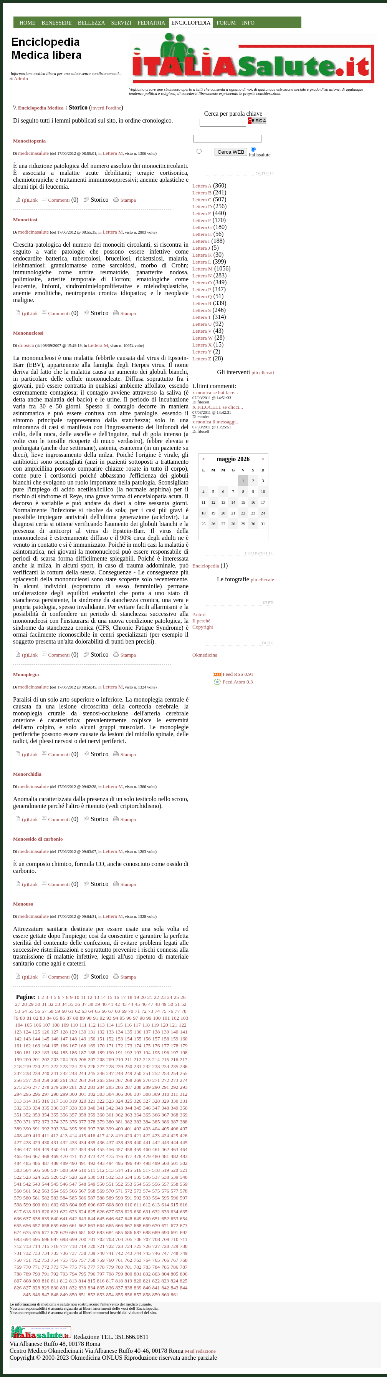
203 (55, 1059)
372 (36, 1122)
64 (90, 1011)
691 (175, 1232)
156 (147, 1039)
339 (82, 1108)
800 (128, 1274)
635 (184, 1211)
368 (175, 1115)
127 (55, 1032)
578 (184, 1191)
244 (82, 1073)
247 (110, 1073)
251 (147, 1073)
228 (110, 1066)
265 (101, 1080)
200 (27, 1059)
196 (165, 1052)
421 (137, 1135)
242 (64, 1073)
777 (92, 1267)
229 (119, 1066)
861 (175, 1294)
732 (27, 1253)
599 (27, 1205)
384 (147, 1122)
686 (128, 1232)
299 (64, 1094)
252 (156, 1073)
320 (82, 1101)
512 (100, 1170)
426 (183, 1135)
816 (100, 1281)
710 (175, 1239)
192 (128, 1052)
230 (128, 1066)
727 (156, 1246)
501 (175, 1163)
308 (147, 1094)
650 (147, 1218)
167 (73, 1046)
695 (36, 1239)
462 (165, 1149)
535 (138, 1177)
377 (82, 1122)
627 (110, 1211)
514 (119, 1170)
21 (149, 997)
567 (82, 1191)
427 (18, 1142)
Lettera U (202, 324)
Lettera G (202, 227)
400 (119, 1128)
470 (64, 1156)
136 (138, 1032)
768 (184, 1260)
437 (110, 1142)
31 (44, 1004)
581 (36, 1198)
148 (73, 1039)
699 (73, 1239)
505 (36, 1170)
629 (128, 1211)
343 (119, 1108)
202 (46, 1059)
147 (64, 1039)
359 (92, 1115)
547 (73, 1184)
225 (82, 1066)
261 (64, 1080)
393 (55, 1128)
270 (147, 1080)
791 (46, 1274)
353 (36, 1115)
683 (101, 1232)
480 (156, 1156)
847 (46, 1294)
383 (138, 1122)
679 (64, 1232)
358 (82, 1115)
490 (73, 1163)
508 (64, 1170)
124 (27, 1032)
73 (150, 1011)
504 (27, 1170)
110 (74, 1025)
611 (138, 1205)
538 (165, 1177)
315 (36, 1101)
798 (110, 1274)
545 (55, 1184)
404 (156, 1128)
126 (46, 1032)
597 (184, 1198)
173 (128, 1046)
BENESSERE (56, 23)
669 (147, 1225)
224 (73, 1066)
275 (18, 1087)
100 (156, 1018)
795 (82, 1274)
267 (119, 1080)
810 (46, 1281)
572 (128, 1191)
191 (119, 1052)
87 (68, 1018)
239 (36, 1073)
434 (82, 1142)
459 (138, 1149)
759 (101, 1260)
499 (156, 1163)
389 (18, 1128)
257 (27, 1080)
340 (92, 1108)
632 (156, 1211)
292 (175, 1087)
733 (36, 1253)
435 (92, 1142)
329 (165, 1101)
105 (28, 1025)
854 (110, 1294)
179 (184, 1046)
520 (174, 1170)
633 (165, 1211)
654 (184, 1218)
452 (73, 1149)
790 (36, 1274)
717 (64, 1246)
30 (37, 1004)
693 (18, 1239)
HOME (27, 23)
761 (119, 1260)
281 (73, 1087)
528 (73, 1177)
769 (18, 1267)
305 (119, 1094)
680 (73, 1232)
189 (101, 1052)
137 (147, 1032)
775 (73, 1267)
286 (119, 1087)
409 (27, 1135)
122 (183, 1025)
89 (82, 1018)
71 (137, 1011)
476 (119, 1156)
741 (110, 1253)
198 (184, 1052)
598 (18, 1205)
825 (183, 1281)
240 (46, 1073)
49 (163, 1004)
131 (92, 1032)
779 (110, 1267)
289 (147, 1087)
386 (165, 1122)
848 (55, 1294)
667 (128, 1225)
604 (73, 1205)
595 (165, 1198)
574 (147, 1191)
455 (101, 1149)
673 (184, 1225)
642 (73, 1218)
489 (64, 1163)
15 (109, 997)
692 (184, 1232)
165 (55, 1046)
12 (89, 997)
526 (55, 1177)
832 (73, 1288)
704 (119, 1239)
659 (55, 1225)
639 (46, 1218)
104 (19, 1025)
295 (27, 1094)
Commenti (54, 200)
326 (138, 1101)
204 (64, 1059)
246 (101, 1073)
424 (165, 1135)
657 (36, 1225)
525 (46, 1177)
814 (82, 1281)
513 (110, 1170)
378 (92, 1122)
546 (64, 1184)
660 (64, 1225)
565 (64, 1191)
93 (108, 1018)
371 (27, 1122)
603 (64, 1205)
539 (175, 1177)
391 (36, 1128)
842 (165, 1288)
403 (147, 1128)
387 (175, 1122)
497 (138, 1163)
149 (82, 1039)
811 (55, 1281)
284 (101, 1087)
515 (128, 1170)
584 (64, 1198)
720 (92, 1246)
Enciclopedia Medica (41, 108)
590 (119, 1198)
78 (183, 1011)
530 (92, 1177)
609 (119, 1205)
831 (64, 1288)
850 (73, 1294)
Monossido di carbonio (38, 839)
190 (110, 1052)
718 (73, 1246)
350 (184, 1108)
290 (156, 1087)
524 (36, 1177)
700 (82, 1239)
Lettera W (202, 338)
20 (143, 997)
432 (64, 1142)
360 (101, 1115)
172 (119, 1046)
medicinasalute (33, 153)
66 (104, 1011)
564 (55, 1191)
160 (184, 1039)
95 (122, 1018)
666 (119, 1225)
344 (128, 1108)
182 (36, 1052)
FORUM (226, 23)
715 (46, 1246)
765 (156, 1260)
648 (128, 1218)
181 (27, 1052)
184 (55, 1052)
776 (82, 1267)
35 (70, 1004)
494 (110, 1163)
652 (165, 1218)
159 (175, 1039)
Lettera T (201, 317)
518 (156, 1170)
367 (165, 1115)
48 (157, 1004)
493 (101, 1163)
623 (73, 1211)
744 (138, 1253)
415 (82, 1135)
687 (138, 1232)
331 (184, 1101)
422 (146, 1135)
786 (175, 1267)
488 (55, 1163)
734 (46, 1253)
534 (128, 1177)
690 (165, 1232)
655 (18, 1225)
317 (55, 1101)
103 (184, 1018)
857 (138, 1294)
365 (147, 1115)
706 (138, 1239)
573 (138, 1191)
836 (110, 1288)
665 (110, 1225)
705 (128, 1239)
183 (46, 1052)
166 (64, 1046)
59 (57, 1011)
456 (110, 1149)
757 (82, 1260)
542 (27, 1184)
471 (73, 1156)
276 (27, 1087)
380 (110, 1122)
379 (101, 1122)
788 (18, 1274)
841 (156, 1288)
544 (46, 1184)
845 (27, 1294)
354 (46, 1115)
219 (27, 1066)
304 (110, 1094)
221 (46, 1066)
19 (136, 997)
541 (18, 1184)
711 (184, 1239)
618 (27, 1211)
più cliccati (262, 372)
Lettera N (202, 276)
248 (119, 1073)
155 (138, 1039)
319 (73, 1101)
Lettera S (201, 310)
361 (110, 1115)
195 (156, 1052)
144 (36, 1039)
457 (119, 1149)
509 (73, 1170)
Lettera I (201, 241)
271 (156, 1080)
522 (18, 1177)
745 (147, 1253)
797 (101, 1274)
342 (110, 1108)
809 (36, 1281)
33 (57, 1004)
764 (147, 1260)
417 (100, 1135)
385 (156, 1122)
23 (162, 997)
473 (92, 1156)
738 (82, 1253)
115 (119, 1025)
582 (46, 1198)
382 (128, 1122)
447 (27, 1149)
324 (119, 1101)
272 (165, 1080)
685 (119, 1232)
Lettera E (201, 213)
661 (73, 1225)
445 (184, 1142)
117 (137, 1025)
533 (119, 1177)
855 (119, 1294)
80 (22, 1018)
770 (27, 1267)
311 (175, 1094)
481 (165, 1156)
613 (156, 1205)
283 (92, 1087)
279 (55, 1087)
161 (18, 1046)
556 (156, 1184)
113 (101, 1025)
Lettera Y (202, 352)
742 (119, 1253)
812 (64, 1281)
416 (91, 1135)
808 (27, 1281)
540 (184, 1177)
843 (175, 1288)
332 (18, 1108)
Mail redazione (200, 1351)
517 (146, 1170)
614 (165, 1205)
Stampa (124, 200)
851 (82, 1294)
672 (175, 1225)
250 (138, 1073)
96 (128, 1018)
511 (92, 1170)
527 (64, 1177)
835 (101, 1288)
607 (101, 1205)
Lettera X (202, 345)
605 (82, 1205)
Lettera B (202, 193)
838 (128, 1288)
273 (175, 1080)
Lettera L (201, 262)
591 (128, 1198)
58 (50, 1011)
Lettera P (201, 289)
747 (165, 1253)
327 (147, 1101)
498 (147, 1163)
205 (73, 1059)
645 (101, 1218)
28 (24, 1004)
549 (92, 1184)
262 (73, 1080)
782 (138, 1267)
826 (18, 1288)
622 (64, 1211)
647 (119, 1218)
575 (156, 1191)
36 (77, 1004)
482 (175, 1156)
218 (18, 1066)
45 (137, 1004)
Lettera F (201, 220)
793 (64, 1274)
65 (97, 1011)
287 (128, 1087)
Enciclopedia (205, 566)
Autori (199, 614)
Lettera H (202, 234)
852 (92, 1294)
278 (46, 1087)
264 (92, 1080)
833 (82, 1288)
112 (92, 1025)
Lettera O (202, 282)
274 (184, 1080)
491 (82, 1163)
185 (64, 1052)
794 (73, 1274)
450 (55, 1149)
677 (46, 1232)
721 (101, 1246)
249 (128, 1073)
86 (62, 1018)
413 (64, 1135)
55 (30, 1011)
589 (110, 1198)
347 (156, 1108)
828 (36, 1288)
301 (82, 1094)
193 (138, 1052)
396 (82, 1128)
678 (55, 1232)
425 (174, 1135)
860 (165, 1294)
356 (64, 1115)
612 (146, 1205)
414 (73, 1135)
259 (46, 1080)
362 (119, 1115)
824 (174, 1281)
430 (46, 1142)
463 (175, 1149)
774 (64, 1267)
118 (146, 1025)
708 (156, 1239)
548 (82, 1184)
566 (73, 1191)
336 (55, 1108)
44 (130, 1004)
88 (75, 1018)
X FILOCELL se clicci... (217, 407)
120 (164, 1025)
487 (46, 1163)
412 (54, 1135)
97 (135, 1018)
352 (27, 1115)
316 (46, 1101)
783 (147, 1267)
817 (110, 1281)
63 (84, 1011)
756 (73, 1260)
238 (27, 1073)
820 (137, 1281)
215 (165, 1059)
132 (101, 1032)
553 (128, 1184)
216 (174, 1059)
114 (110, 1025)
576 (165, 1191)
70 (130, 1011)
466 (27, 1156)
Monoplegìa (26, 674)
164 (46, 1046)
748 (175, 1253)
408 (18, 1135)
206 (82, 1059)
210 (119, 1059)
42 (117, 1004)
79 (15, 1018)
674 (18, 1232)
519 (165, 1170)
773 (55, 1267)
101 (166, 1018)
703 (110, 1239)
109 (65, 1025)
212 (137, 1059)
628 (119, 1211)
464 (184, 1149)
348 (165, 1108)
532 (110, 1177)
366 (156, 1115)
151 (101, 1039)
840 (147, 1288)
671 (165, 1225)
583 (55, 1198)
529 (82, 1177)
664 (101, 1225)
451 (64, 1149)
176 (156, 1046)
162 (27, 1046)
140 (175, 1032)
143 (27, 1039)
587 (92, 1198)
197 (175, 1052)
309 (156, 1094)
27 (17, 1004)
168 (82, 1046)
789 (27, 1274)
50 (170, 1004)
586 (82, 1198)
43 (123, 1004)
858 (147, 1294)
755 (64, 1260)
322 (101, 1101)
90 (88, 1018)
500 (165, 1163)
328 (156, 1101)
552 (119, 1184)
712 (18, 1246)
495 (119, 1163)
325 (128, 1101)
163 (36, 1046)
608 (110, 1205)
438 (119, 1142)
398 (101, 1128)
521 (183, 1170)
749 (184, 1253)
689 (156, 1232)
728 (165, 1246)
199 (18, 1059)
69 (123, 1011)
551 (110, 1184)
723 (119, 1246)
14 (103, 997)
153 (119, 1039)
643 (82, 1218)
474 (101, 1156)
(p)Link (25, 200)
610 (128, 1205)
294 (18, 1094)
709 (165, 1239)
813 (73, 1281)
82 (35, 1018)
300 (73, 1094)
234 (165, 1066)
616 (183, 1205)
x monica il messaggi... (216, 422)
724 (128, 1246)
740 (101, 1253)
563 (46, 1191)
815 (91, 1281)
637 (27, 1218)
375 (64, 1122)
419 (119, 1135)
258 (36, 1080)
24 (169, 997)
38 (90, 1004)
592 (138, 1198)
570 (110, 1191)
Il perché (201, 621)
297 (46, 1094)
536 (147, 1177)
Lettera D (202, 206)
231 (138, 1066)
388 (184, 1122)
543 (36, 1184)
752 (36, 1260)
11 (83, 997)
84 (48, 1018)
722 (110, 1246)
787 (184, 1267)
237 (18, 1073)
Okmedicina (204, 655)
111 (83, 1025)
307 (138, 1094)
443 (165, 1142)
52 (183, 1004)
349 (175, 1108)
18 (129, 997)
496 (128, 1163)
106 (37, 1025)
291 (165, 1087)
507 (55, 1170)
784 (156, 1267)
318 (64, 1101)
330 (175, 1101)
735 (55, 1253)
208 (101, 1059)
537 (156, 1177)
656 (27, 1225)
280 (64, 1087)
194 (147, 1052)
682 (92, 1232)
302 (92, 1094)
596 (175, 1198)
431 (55, 1142)
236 (184, 1066)
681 (82, 1232)
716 (55, 1246)
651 (156, 1218)
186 (73, 1052)
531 (101, 1177)
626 (101, 1211)
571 (119, 1191)
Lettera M (113, 153)
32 (50, 1004)
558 (175, 1184)
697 (55, 1239)
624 (82, 1211)
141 (184, 1032)
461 (156, 1149)
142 (18, 1039)
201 (36, 1059)
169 (92, 1046)
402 (138, 1128)
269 (138, 1080)
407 (184, 1128)
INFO (248, 23)
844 (184, 1288)
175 (147, 1046)
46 (143, 1004)
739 (92, 1253)
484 (18, 1163)
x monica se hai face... (215, 392)
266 (110, 1080)
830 (55, 1288)
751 (27, 1260)
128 (64, 1032)
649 (138, 1218)
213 (146, 1059)
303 (101, 1094)
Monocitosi (25, 219)
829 (46, 1288)
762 (128, 1260)
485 (27, 1163)
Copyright (202, 627)
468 (46, 1156)
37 (84, 1004)
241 (55, 1073)
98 (142, 1018)
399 (110, 1128)
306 (128, 1094)
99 (148, 1018)
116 (128, 1025)
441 (147, 1142)
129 (73, 1032)
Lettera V (202, 331)
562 (36, 1191)
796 (92, 1274)
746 (156, 1253)
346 (147, 1108)
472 (82, 1156)
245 (92, 1073)
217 (183, 1059)
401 (128, 1128)
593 (147, 1198)
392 (46, 1128)
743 (128, 1253)
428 (27, 1142)
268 (128, 1080)
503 (18, 1170)
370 (18, 1122)
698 (64, 1239)
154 (128, 1039)
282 (82, 1087)
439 (128, 1142)
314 (27, 1101)
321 (92, 1101)
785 (165, 1267)
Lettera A (202, 186)
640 (55, 1218)
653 (175, 1218)
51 (177, 1004)
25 (176, 997)
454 (92, 1149)
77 (177, 1011)
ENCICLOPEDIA (190, 23)
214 (156, 1059)
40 (104, 1004)
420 (128, 1135)
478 (138, 1156)
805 (175, 1274)
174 (138, 1046)
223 (64, 1066)
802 (147, 1274)
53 (17, 1011)
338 (73, 1108)
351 (18, 1115)
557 (165, 1184)
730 (184, 1246)
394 (64, 1128)
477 (128, 1156)
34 (64, 1004)
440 (138, 1142)
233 (156, 1066)
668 (138, 1225)
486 (36, 1163)
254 (175, 1073)
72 (143, 1011)
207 (92, 1059)
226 (92, 1066)
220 (36, 1066)
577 (175, 1191)
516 (137, 1170)
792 (55, 1274)
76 (170, 1011)
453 (82, 1149)
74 (157, 1011)
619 (36, 1211)
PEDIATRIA (151, 23)
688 (147, 1232)
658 (46, 1225)
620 (46, 1211)
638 (36, 1218)
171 (110, 1046)
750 (18, 1260)
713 (27, 1246)
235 (175, 1066)
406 (175, 1128)
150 (92, 1039)
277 (36, 1087)
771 (36, 1267)
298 (55, 1094)
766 (165, 1260)
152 (110, 1039)
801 (138, 1274)
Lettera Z (201, 359)
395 (73, 1128)
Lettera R (202, 303)
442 (156, 1142)
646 (110, 1218)
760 (110, 1260)
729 (175, 1246)
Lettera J (201, 248)
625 (92, 1211)
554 (138, 1184)
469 (55, 1156)
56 (37, 1011)
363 (128, 1115)
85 (55, 1018)
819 (128, 1281)
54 (24, 1011)
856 (128, 1294)
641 (64, 1218)
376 (73, 1122)
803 (156, 1274)
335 (46, 1108)
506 (46, 1170)
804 (165, 1274)
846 (36, 1294)
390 (27, 1128)
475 (110, 1156)
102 (175, 1018)
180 (18, 1052)
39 (97, 1004)
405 (165, 1128)
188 (92, 1052)
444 (175, 1142)
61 (70, 1011)
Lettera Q (202, 296)
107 (46, 1025)
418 (110, 1135)
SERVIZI (121, 23)
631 (147, 1211)
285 (110, 1087)
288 (138, 1087)
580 (27, 1198)
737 (73, 1253)
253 (165, 1073)
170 (101, 1046)
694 (27, 1239)
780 (119, 1267)
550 (101, 1184)
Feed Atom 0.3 (233, 682)
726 (147, 1246)
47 (150, 1004)
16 (116, 997)
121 (173, 1025)
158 (165, 1039)
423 (156, 1135)
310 (165, 1094)
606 (92, 1205)
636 (18, 1218)
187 (82, 1052)
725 (138, 1246)
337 (64, 1108)
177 (165, 1046)
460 (147, 1149)
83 (42, 1018)
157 (156, 1039)
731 (18, 1253)
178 (175, 1046)
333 (27, 1108)
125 (36, 1032)
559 (184, 1184)
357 (73, 1115)
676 (36, 1232)
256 (18, 1080)
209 (110, 1059)
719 (82, 1246)
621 (55, 1211)
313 (18, 1101)
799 (119, 1274)
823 (165, 1281)
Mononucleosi (28, 333)
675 (27, 1232)
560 (18, 1191)
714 (36, 1246)
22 (156, 997)
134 (119, 1032)
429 (36, 1142)
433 (73, 1142)
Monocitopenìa (29, 141)
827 (27, 1288)
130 (82, 1032)
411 (46, 1135)
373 (46, 1122)
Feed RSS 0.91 (233, 674)
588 (101, 1198)
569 (101, 1191)
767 (175, 1260)
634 (175, 1211)
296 (36, 1094)
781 (128, 1267)
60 (64, 1011)
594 (156, 1198)
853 (101, 1294)
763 (138, 1260)
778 (101, 1267)
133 (110, 1032)
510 (82, 1170)
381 (119, 1122)
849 (64, 1294)
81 (28, 1018)
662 (82, 1225)
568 (92, 1191)
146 (55, 1039)
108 (56, 1025)
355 (55, 1115)
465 (18, 1156)
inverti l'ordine (106, 108)
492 (92, 1163)
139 (165, 1032)
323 (110, 1101)
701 (92, 1239)
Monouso (23, 904)
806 (184, 1274)
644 (92, 1218)
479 (147, 1156)
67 (110, 1011)
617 (18, 1211)
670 (156, 1225)
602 (55, 1205)
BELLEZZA (91, 23)
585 (73, 1198)
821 (146, 1281)
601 (46, 1205)
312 (183, 1094)
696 (46, 1239)
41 (110, 1004)
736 (64, 1253)
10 (76, 997)
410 (36, 1135)
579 (18, 1198)
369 (184, 1115)
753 (46, 1260)
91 (95, 1018)
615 (174, 1205)
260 (55, 1080)
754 (55, 1260)
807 (18, 1281)
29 (30, 1004)
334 (36, 1108)
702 (101, 1239)
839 (138, 1288)
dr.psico (26, 345)
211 (128, 1059)
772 (46, 1267)
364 (138, 1115)
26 (182, 997)
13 (96, 997)
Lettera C (202, 199)
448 (36, 1149)
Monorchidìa (27, 774)
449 (46, 1149)
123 (18, 1032)
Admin (21, 78)
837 (119, 1288)
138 (156, 1032)
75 (163, 1011)
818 (119, 1281)
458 (128, 1149)
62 (77, 1011)
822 (156, 1281)
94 (115, 1018)
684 (110, 1232)
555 (147, 1184)
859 (156, 1294)
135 (128, 1032)
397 (92, 1128)
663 (92, 1225)
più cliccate (262, 579)
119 (155, 1025)
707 (147, 1239)
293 (184, 1087)
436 (101, 1142)
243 (73, 1073)
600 (36, 1205)
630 (138, 1211)
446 (18, 1149)
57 (44, 1011)
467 (36, 1156)
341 (101, 1108)
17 (123, 997)
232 (147, 1066)
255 (184, 1073)
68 (117, 1011)
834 (92, 1288)
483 (184, 1156)
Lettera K (202, 255)
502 (184, 1163)
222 (55, 1066)
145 (46, 1039)
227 (101, 1066)
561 (27, 1191)
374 (55, 1122)
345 (138, 1108)
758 (92, 1260)
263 (82, 1080)
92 (102, 1018)
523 (27, 1177)
